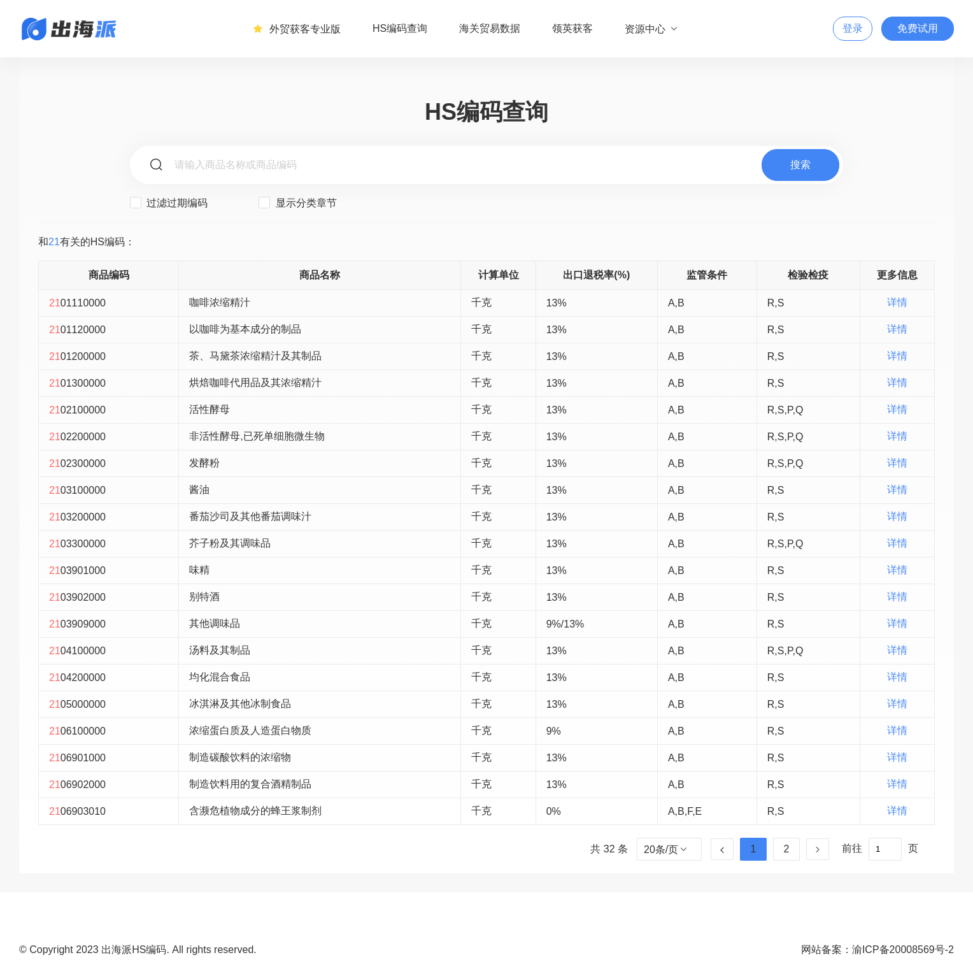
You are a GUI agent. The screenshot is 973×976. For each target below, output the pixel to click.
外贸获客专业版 (297, 28)
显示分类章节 (297, 202)
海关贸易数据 (489, 28)
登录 (852, 28)
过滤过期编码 (169, 202)
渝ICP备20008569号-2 (903, 949)
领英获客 (572, 28)
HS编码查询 (400, 28)
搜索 (800, 164)
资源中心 (652, 28)
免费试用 (917, 28)
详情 (897, 302)
